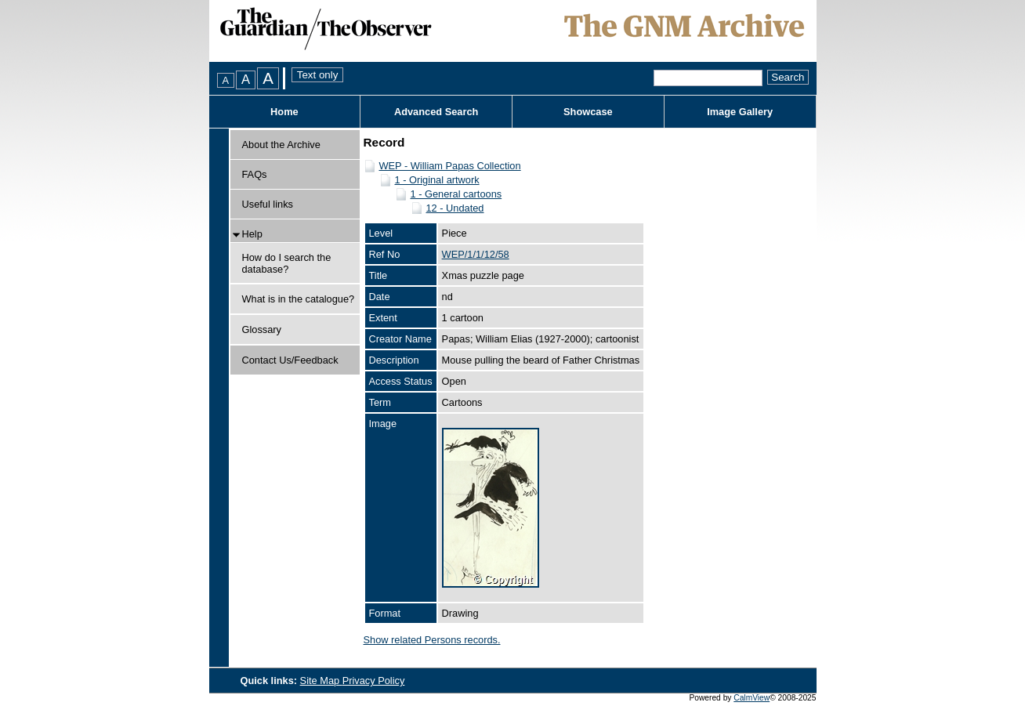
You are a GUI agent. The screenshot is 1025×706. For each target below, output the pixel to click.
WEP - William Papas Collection (450, 166)
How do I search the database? (286, 263)
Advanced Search (436, 112)
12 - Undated (455, 208)
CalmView (751, 697)
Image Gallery (740, 112)
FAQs (254, 174)
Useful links (267, 204)
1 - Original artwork (437, 180)
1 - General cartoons (456, 194)
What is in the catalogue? (298, 299)
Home (284, 112)
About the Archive (281, 144)
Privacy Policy (373, 680)
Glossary (262, 329)
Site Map (321, 680)
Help (252, 234)
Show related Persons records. (432, 640)
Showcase (588, 112)
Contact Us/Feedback (290, 360)
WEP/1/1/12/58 (475, 254)
